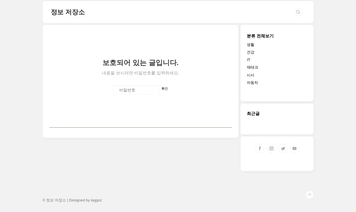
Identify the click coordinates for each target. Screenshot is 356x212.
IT (248, 60)
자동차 (252, 82)
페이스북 (259, 148)
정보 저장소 (68, 12)
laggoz (96, 200)
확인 (164, 88)
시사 (250, 75)
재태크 (252, 67)
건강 (250, 52)
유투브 (294, 148)
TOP (310, 195)
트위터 (282, 148)
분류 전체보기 (260, 36)
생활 (250, 44)
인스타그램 (271, 148)
